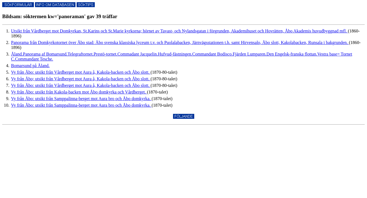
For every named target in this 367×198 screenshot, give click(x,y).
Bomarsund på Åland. (30, 65)
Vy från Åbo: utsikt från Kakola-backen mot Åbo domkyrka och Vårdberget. (79, 92)
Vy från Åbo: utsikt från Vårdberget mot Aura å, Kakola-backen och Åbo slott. (80, 72)
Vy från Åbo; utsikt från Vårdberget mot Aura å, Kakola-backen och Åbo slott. (80, 78)
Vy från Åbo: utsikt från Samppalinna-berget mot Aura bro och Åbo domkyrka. (81, 98)
